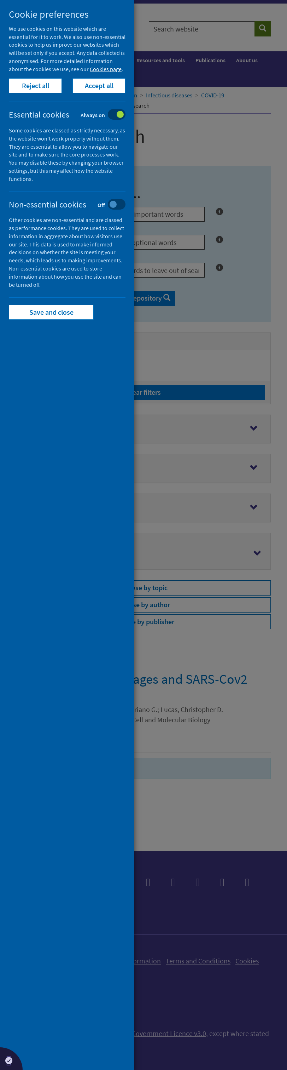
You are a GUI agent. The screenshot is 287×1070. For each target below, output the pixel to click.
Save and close (51, 312)
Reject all (35, 85)
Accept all (99, 85)
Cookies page (106, 69)
